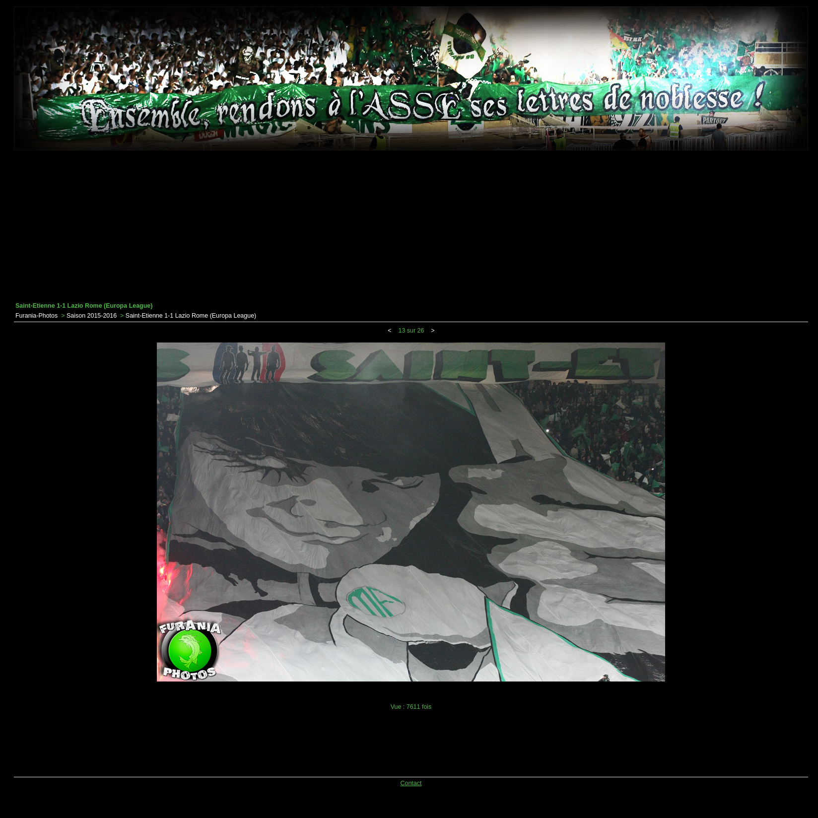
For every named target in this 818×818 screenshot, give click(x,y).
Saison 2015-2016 (92, 315)
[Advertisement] (411, 226)
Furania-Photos (36, 315)
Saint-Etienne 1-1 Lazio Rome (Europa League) (191, 315)
